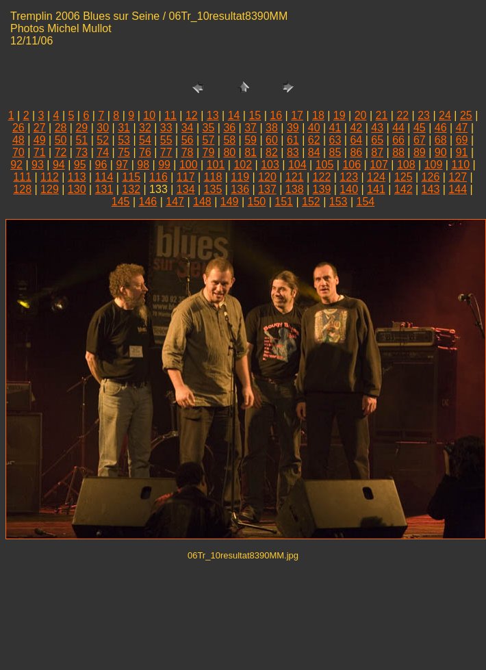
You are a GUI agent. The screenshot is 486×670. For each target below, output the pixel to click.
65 (377, 140)
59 (250, 140)
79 (209, 152)
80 (229, 152)
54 (145, 140)
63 (335, 140)
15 (254, 115)
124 (376, 177)
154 (366, 201)
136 (240, 189)
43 (377, 127)
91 (462, 152)
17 (297, 115)
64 (356, 140)
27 (40, 127)
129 (49, 189)
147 (175, 201)
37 (250, 127)
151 (283, 201)
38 (272, 127)
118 (213, 177)
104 (297, 164)
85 (335, 152)
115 (131, 177)
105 (325, 164)
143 (431, 189)
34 (187, 127)
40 (314, 127)
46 (441, 127)
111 (22, 177)
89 (419, 152)
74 (103, 152)
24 (445, 115)
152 (311, 201)
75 (124, 152)
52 (103, 140)
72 (61, 152)
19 (339, 115)
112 (49, 177)
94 (59, 164)
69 (462, 140)
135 (213, 189)
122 (322, 177)
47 (462, 127)
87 (377, 152)
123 (349, 177)
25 (466, 115)
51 (81, 140)
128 (22, 189)
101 (216, 164)
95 (80, 164)
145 (121, 201)
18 (318, 115)
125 (403, 177)
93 (37, 164)
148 (202, 201)
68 (441, 140)
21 (382, 115)
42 (356, 127)
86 (356, 152)
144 (457, 189)
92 (16, 164)
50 (61, 140)
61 (293, 140)
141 (376, 189)
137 (267, 189)
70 (18, 152)
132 (131, 189)
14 (234, 115)
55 (166, 140)
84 (314, 152)
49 (40, 140)
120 (267, 177)
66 (398, 140)
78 (187, 152)
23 (424, 115)
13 (213, 115)
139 (322, 189)
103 (270, 164)
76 (145, 152)
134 (186, 189)
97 (122, 164)
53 (124, 140)
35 (209, 127)
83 (293, 152)
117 (186, 177)
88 (398, 152)
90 (441, 152)
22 (402, 115)
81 (250, 152)
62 (314, 140)
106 (351, 164)
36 (229, 127)
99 (164, 164)
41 (335, 127)
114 (104, 177)
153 (338, 201)
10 (149, 115)
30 (103, 127)
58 (229, 140)
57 (209, 140)
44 (398, 127)
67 (419, 140)
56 (187, 140)
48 (18, 140)
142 (403, 189)
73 (81, 152)
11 (170, 115)
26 (18, 127)
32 (145, 127)
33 (166, 127)
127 (457, 177)
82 (272, 152)
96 (101, 164)
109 (433, 164)
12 (192, 115)
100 (188, 164)
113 (77, 177)
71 (40, 152)
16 (276, 115)
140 (349, 189)
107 (379, 164)
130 (77, 189)
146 (148, 201)
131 (104, 189)
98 (143, 164)
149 (229, 201)
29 (81, 127)
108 (406, 164)
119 (240, 177)
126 (431, 177)
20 (361, 115)
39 (293, 127)
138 (294, 189)
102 (242, 164)
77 (166, 152)
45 (419, 127)
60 (272, 140)
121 (294, 177)
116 (158, 177)
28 (61, 127)
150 (257, 201)
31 (124, 127)
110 (460, 164)
